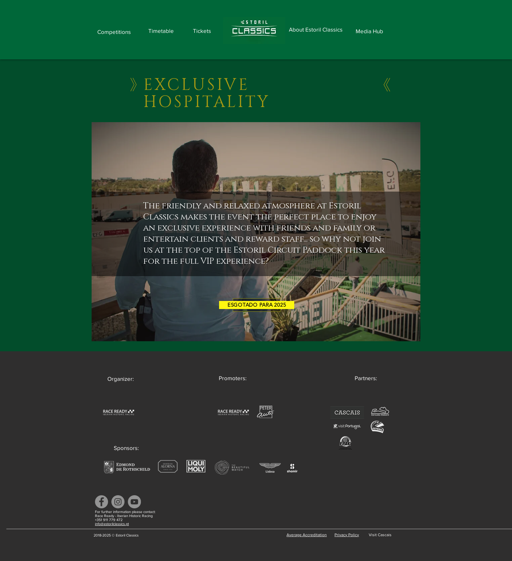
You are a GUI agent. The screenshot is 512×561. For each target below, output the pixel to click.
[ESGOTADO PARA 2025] (256, 305)
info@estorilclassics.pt (112, 524)
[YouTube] (134, 501)
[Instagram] (117, 501)
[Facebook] (101, 501)
